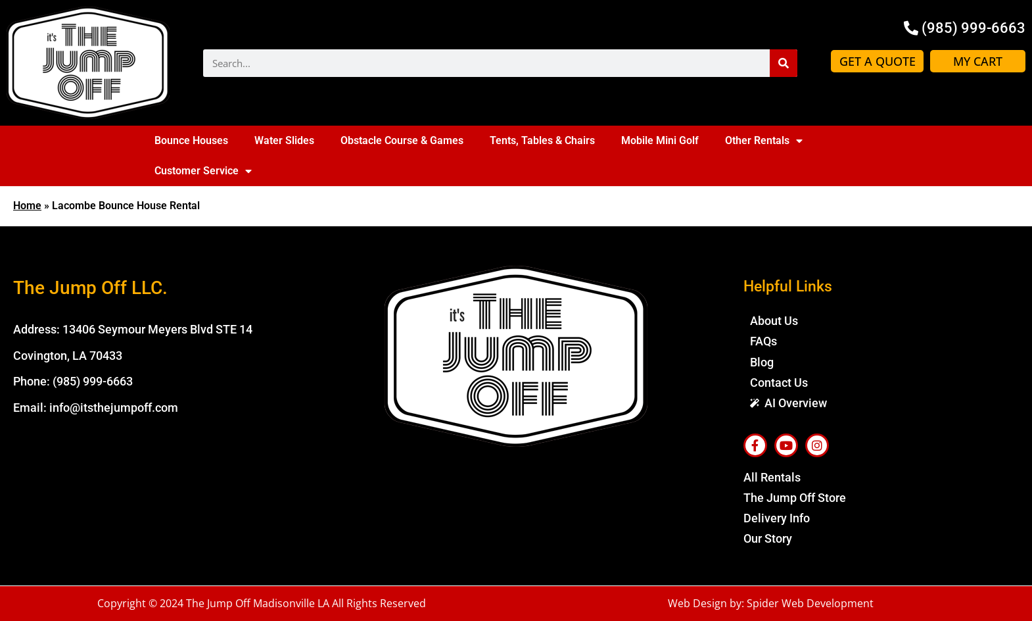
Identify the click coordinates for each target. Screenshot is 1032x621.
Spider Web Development (810, 603)
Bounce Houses (191, 140)
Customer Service (203, 171)
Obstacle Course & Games (401, 140)
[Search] (783, 63)
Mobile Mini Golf (660, 140)
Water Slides (284, 140)
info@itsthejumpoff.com (113, 407)
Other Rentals (764, 141)
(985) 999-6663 (93, 381)
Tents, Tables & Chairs (542, 140)
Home (27, 205)
